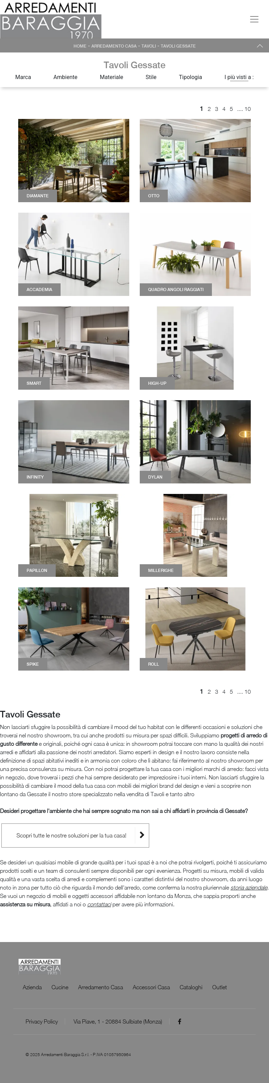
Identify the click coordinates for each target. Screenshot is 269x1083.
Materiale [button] (111, 77)
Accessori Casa (151, 987)
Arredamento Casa (114, 46)
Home (80, 46)
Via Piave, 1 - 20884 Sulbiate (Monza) (118, 1021)
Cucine (59, 987)
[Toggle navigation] (254, 19)
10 (247, 109)
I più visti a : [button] (239, 77)
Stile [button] (151, 77)
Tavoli (149, 46)
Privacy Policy (42, 1021)
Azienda (32, 987)
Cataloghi (191, 987)
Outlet (219, 987)
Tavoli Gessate (178, 46)
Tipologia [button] (190, 77)
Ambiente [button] (65, 77)
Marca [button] (23, 77)
